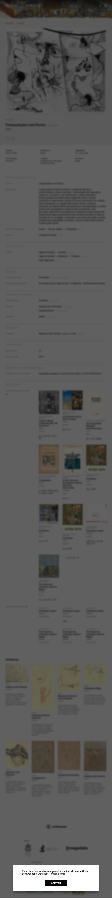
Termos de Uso (57, 874)
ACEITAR (56, 883)
